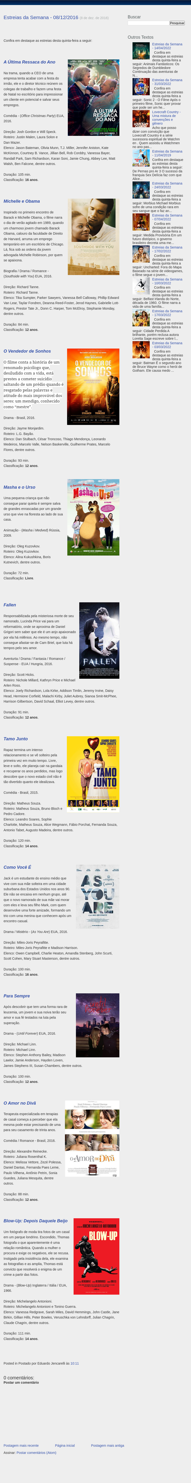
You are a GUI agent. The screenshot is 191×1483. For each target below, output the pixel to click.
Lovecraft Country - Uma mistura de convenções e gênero (166, 117)
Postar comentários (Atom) (36, 1453)
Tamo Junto (16, 738)
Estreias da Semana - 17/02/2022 (167, 249)
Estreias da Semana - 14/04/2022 (167, 46)
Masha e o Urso (19, 487)
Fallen (10, 605)
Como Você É (17, 867)
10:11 (74, 1363)
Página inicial (65, 1445)
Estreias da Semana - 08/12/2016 (41, 17)
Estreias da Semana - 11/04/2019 (167, 153)
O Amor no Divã (20, 1103)
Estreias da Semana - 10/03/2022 (167, 281)
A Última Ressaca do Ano (29, 62)
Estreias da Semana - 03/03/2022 (167, 345)
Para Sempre (17, 996)
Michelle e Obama (22, 201)
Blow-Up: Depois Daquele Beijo (36, 1220)
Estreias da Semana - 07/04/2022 (167, 217)
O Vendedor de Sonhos (27, 351)
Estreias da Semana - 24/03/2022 (167, 185)
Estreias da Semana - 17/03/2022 (167, 313)
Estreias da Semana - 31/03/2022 (167, 82)
